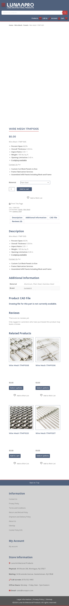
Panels (25, 25)
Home (11, 25)
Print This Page (17, 204)
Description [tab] (17, 217)
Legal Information (24, 599)
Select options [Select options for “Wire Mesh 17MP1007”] (43, 456)
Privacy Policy (14, 503)
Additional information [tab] (36, 217)
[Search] (64, 13)
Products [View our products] (37, 18)
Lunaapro (28, 288)
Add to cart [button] (14, 456)
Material (12, 182)
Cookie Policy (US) (15, 530)
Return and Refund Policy (18, 512)
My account (13, 546)
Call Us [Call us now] (47, 18)
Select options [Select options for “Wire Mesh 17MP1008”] (16, 388)
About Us (12, 521)
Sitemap (12, 526)
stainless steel (17, 211)
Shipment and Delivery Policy (20, 517)
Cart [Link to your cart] (64, 18)
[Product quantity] (12, 189)
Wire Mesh (18, 25)
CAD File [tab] (53, 217)
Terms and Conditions (17, 508)
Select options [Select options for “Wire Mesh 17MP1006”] (43, 388)
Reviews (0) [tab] (17, 221)
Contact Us (13, 165)
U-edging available (19, 160)
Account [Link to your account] (55, 18)
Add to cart (24, 189)
